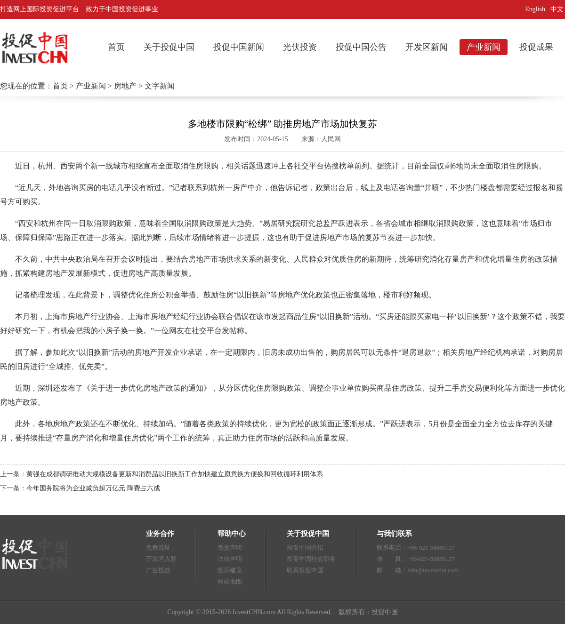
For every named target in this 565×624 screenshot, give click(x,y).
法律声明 (230, 558)
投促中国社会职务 (311, 558)
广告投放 (158, 570)
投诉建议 (230, 570)
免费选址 (158, 547)
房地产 (125, 86)
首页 (116, 47)
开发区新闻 (426, 47)
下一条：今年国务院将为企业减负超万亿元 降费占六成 (80, 488)
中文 (557, 9)
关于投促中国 (169, 47)
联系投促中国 (305, 570)
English (535, 9)
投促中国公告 (361, 47)
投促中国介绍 (305, 547)
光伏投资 (300, 47)
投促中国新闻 (238, 47)
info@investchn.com (432, 570)
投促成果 (536, 47)
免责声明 (230, 547)
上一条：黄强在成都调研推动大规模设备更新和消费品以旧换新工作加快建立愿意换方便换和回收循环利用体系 (161, 474)
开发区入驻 (161, 558)
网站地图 (230, 581)
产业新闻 (483, 47)
